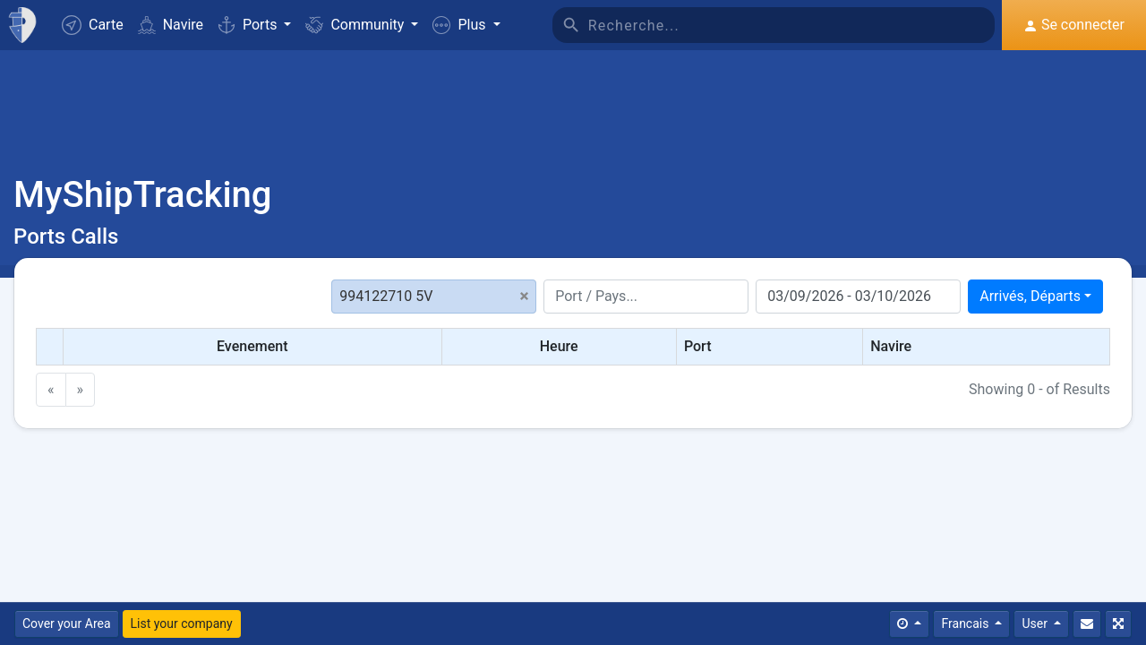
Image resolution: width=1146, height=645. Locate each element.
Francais (966, 623)
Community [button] (356, 24)
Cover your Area (66, 623)
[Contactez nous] (1087, 624)
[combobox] (1035, 297)
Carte (93, 25)
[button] (466, 25)
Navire (170, 24)
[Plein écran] (1118, 624)
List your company (182, 623)
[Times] (909, 624)
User (1036, 623)
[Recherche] (791, 25)
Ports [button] (249, 24)
